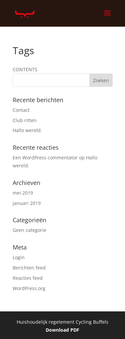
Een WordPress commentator (45, 157)
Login (19, 257)
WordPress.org (29, 288)
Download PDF (62, 330)
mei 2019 (23, 193)
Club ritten (25, 120)
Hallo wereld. (27, 130)
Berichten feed (29, 267)
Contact (21, 110)
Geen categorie (29, 230)
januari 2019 (27, 203)
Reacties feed (28, 278)
